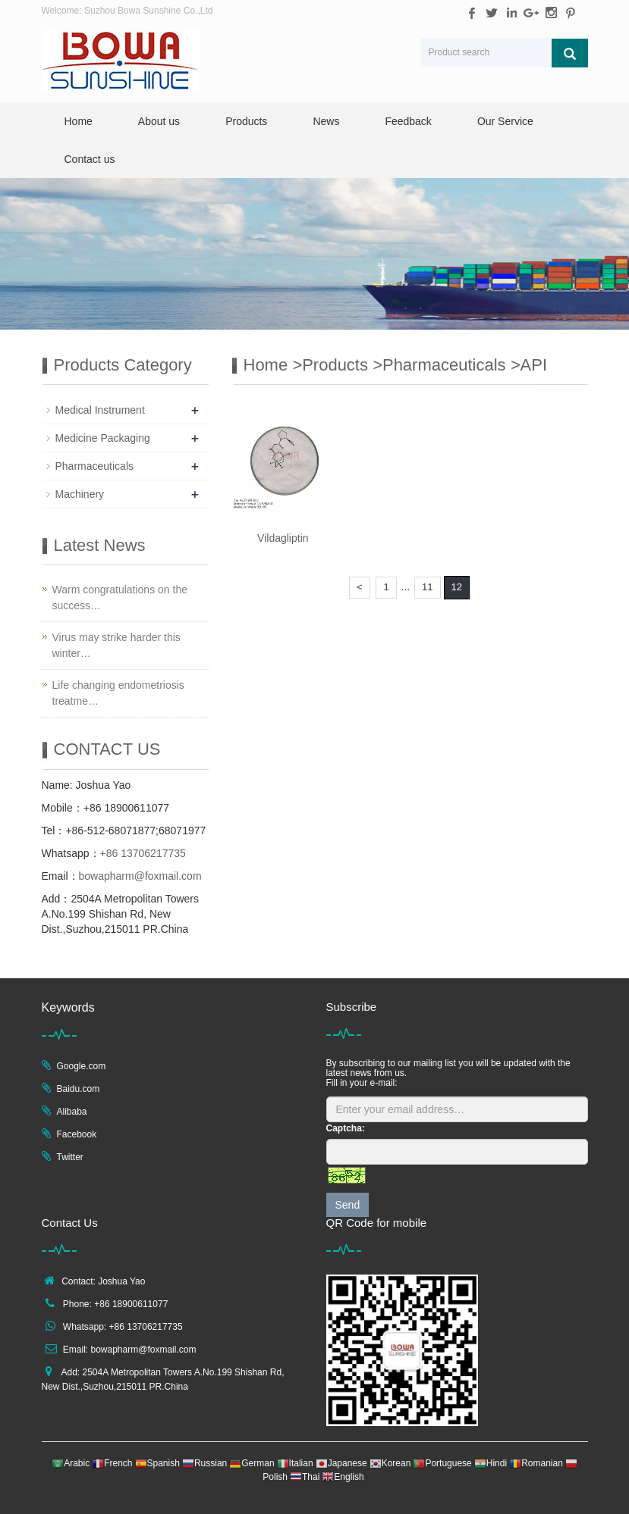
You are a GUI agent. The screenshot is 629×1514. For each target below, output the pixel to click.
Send (347, 1205)
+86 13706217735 (143, 853)
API (533, 364)
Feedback (408, 121)
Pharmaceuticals (446, 364)
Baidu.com (78, 1089)
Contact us (89, 159)
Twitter (70, 1157)
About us (159, 121)
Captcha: (345, 1128)
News (326, 121)
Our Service (505, 121)
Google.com (81, 1066)
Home (78, 121)
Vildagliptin (282, 538)
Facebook (77, 1134)
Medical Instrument (100, 410)
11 (427, 587)
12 (456, 587)
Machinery (80, 494)
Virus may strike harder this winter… (116, 645)
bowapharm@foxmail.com (140, 876)
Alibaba (72, 1111)
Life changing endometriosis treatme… (118, 693)
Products (246, 121)
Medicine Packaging (102, 438)
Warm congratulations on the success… (119, 597)
